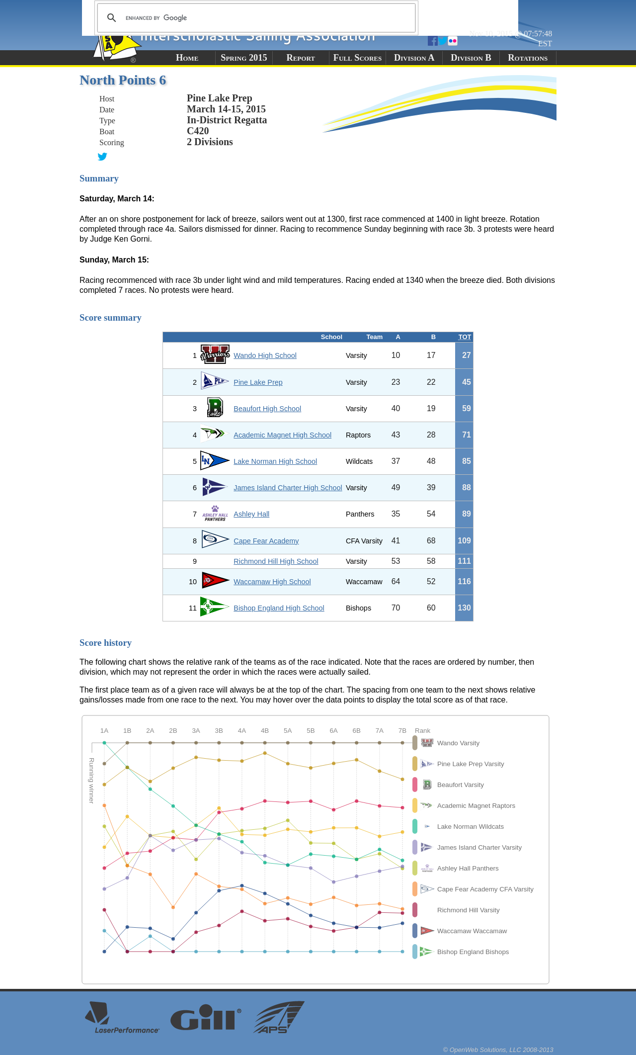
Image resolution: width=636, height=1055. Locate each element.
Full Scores (357, 58)
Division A (414, 58)
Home (187, 58)
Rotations (528, 58)
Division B (471, 58)
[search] (255, 18)
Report (300, 58)
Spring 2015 (244, 58)
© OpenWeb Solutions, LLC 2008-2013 (498, 1050)
